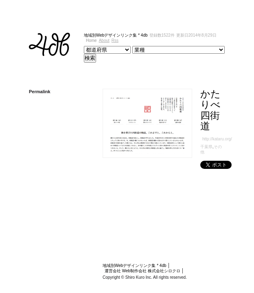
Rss (237, 35)
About (226, 35)
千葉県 (177, 114)
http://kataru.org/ (188, 106)
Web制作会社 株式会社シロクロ (188, 228)
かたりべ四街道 (206, 93)
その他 (191, 114)
